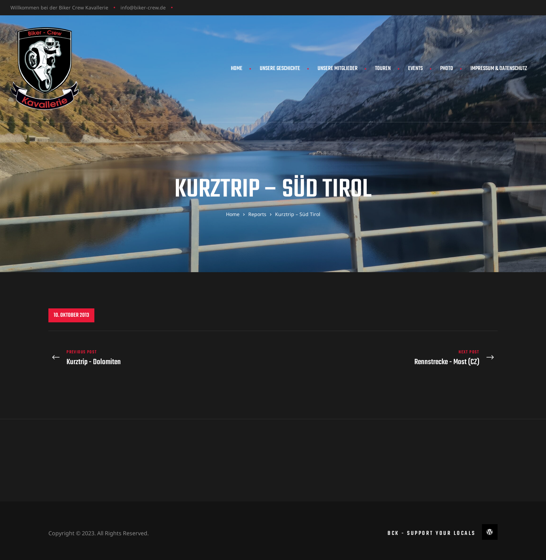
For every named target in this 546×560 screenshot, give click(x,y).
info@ (127, 7)
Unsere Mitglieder (338, 68)
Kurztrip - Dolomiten (159, 355)
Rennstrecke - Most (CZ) (387, 355)
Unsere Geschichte (280, 68)
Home (236, 68)
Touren (383, 68)
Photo (446, 68)
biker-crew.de (150, 7)
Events (415, 68)
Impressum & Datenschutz (498, 68)
